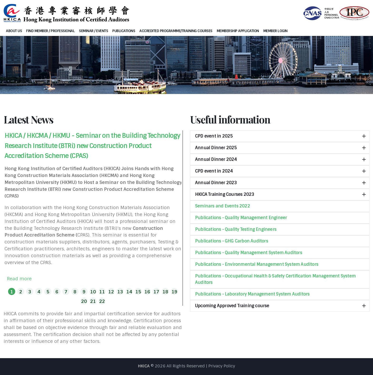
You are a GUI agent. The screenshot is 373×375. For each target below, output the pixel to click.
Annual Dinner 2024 (216, 159)
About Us (14, 31)
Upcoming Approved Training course (232, 306)
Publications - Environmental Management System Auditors (256, 264)
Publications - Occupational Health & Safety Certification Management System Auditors (275, 279)
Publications (123, 31)
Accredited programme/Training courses (175, 31)
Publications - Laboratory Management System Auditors (252, 294)
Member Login (275, 31)
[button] (11, 291)
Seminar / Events (93, 31)
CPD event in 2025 (214, 136)
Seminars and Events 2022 (222, 206)
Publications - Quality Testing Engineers (235, 229)
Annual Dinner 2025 (216, 148)
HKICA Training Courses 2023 (224, 194)
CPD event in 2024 (214, 171)
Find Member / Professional (50, 31)
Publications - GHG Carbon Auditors (231, 241)
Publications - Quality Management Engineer (241, 218)
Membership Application (238, 31)
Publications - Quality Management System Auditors (248, 253)
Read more (19, 279)
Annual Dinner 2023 (216, 183)
